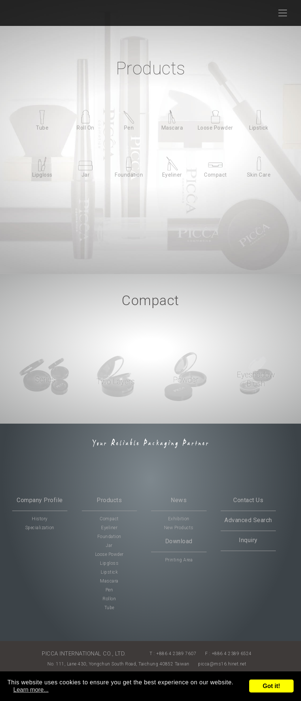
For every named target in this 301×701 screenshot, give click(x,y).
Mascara (109, 581)
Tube (109, 607)
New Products (179, 527)
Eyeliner (109, 527)
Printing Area (179, 560)
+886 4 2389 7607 (176, 653)
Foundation (109, 536)
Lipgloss (109, 563)
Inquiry (248, 540)
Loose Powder (109, 554)
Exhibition (179, 518)
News (179, 500)
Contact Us (248, 500)
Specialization (39, 527)
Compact (109, 518)
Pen (109, 589)
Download (179, 541)
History (40, 518)
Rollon (109, 598)
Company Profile (40, 500)
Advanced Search (248, 520)
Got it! (271, 686)
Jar (109, 545)
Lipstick (109, 572)
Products (109, 500)
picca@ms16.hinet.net (222, 664)
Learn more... (31, 690)
